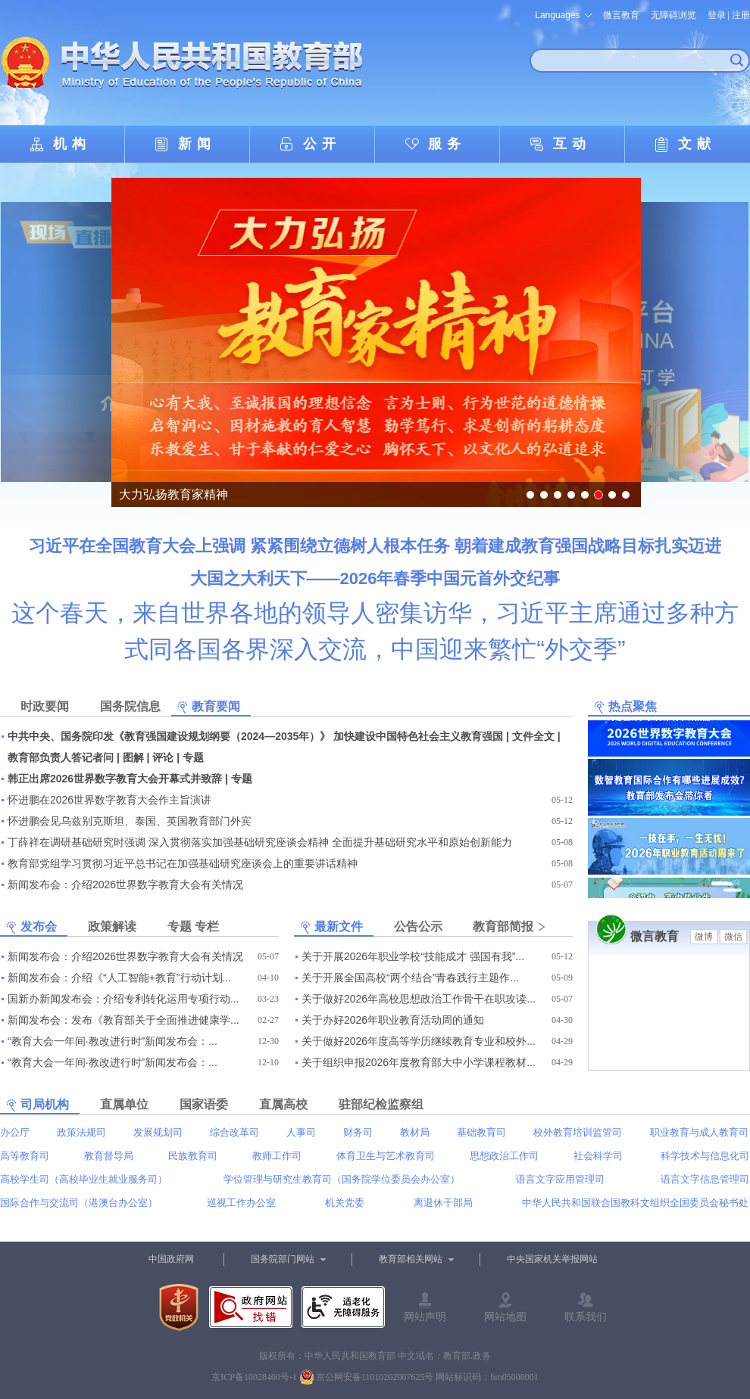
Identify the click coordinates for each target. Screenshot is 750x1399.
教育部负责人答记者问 (61, 757)
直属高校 (283, 1104)
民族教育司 (192, 1155)
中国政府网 (171, 1259)
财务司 (358, 1132)
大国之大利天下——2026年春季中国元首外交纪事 (375, 578)
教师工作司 (277, 1155)
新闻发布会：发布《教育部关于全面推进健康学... (123, 1020)
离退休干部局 (443, 1202)
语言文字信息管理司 (705, 1179)
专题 (193, 757)
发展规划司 (158, 1132)
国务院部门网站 (282, 1259)
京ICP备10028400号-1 (254, 1377)
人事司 (301, 1132)
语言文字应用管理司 (560, 1179)
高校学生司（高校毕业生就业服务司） (83, 1179)
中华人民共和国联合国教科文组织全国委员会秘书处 (635, 1202)
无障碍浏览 (673, 15)
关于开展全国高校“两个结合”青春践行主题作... (410, 978)
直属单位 (124, 1104)
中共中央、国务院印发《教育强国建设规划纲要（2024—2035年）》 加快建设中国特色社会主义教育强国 (255, 736)
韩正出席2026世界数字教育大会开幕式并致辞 (115, 779)
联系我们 (585, 1316)
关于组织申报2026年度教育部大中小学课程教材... (419, 1062)
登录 (717, 15)
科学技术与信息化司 (705, 1155)
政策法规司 (81, 1132)
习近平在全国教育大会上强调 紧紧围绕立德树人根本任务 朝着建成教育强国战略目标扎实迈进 (375, 545)
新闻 (197, 143)
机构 (72, 143)
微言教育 (621, 15)
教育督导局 (108, 1155)
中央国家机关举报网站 (552, 1259)
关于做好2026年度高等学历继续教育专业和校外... (419, 1041)
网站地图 (505, 1316)
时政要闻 (44, 706)
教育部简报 (503, 926)
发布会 (38, 926)
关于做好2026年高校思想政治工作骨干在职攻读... (419, 999)
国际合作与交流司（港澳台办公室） (79, 1202)
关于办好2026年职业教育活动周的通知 (393, 1020)
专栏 (207, 926)
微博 (704, 936)
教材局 (415, 1132)
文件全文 (533, 736)
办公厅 (15, 1132)
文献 (697, 143)
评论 (162, 757)
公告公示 (418, 926)
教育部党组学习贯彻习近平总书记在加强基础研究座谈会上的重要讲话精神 (183, 863)
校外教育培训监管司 (577, 1132)
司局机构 (44, 1104)
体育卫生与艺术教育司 (385, 1155)
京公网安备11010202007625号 (375, 1377)
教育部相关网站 (410, 1259)
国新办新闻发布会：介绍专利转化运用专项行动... (123, 999)
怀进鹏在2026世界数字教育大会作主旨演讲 (109, 800)
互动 (572, 143)
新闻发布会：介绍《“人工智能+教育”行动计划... (119, 978)
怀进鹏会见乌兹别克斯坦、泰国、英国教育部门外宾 (130, 821)
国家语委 (204, 1104)
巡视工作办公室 (241, 1202)
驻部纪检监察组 (381, 1104)
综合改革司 (234, 1132)
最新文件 (338, 926)
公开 (322, 143)
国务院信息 (130, 706)
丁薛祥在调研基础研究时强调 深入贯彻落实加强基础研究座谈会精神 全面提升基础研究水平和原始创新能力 (260, 842)
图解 (133, 757)
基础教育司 (481, 1132)
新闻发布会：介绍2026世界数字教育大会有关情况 (125, 884)
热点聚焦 (632, 706)
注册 (741, 15)
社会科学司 (598, 1155)
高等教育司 (24, 1155)
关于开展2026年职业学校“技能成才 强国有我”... (413, 956)
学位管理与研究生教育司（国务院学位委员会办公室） (341, 1179)
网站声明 (425, 1316)
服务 (447, 143)
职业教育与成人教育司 (699, 1132)
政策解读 (112, 926)
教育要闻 (216, 706)
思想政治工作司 (504, 1155)
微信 (733, 936)
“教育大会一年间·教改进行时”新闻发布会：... (112, 1041)
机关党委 (344, 1202)
